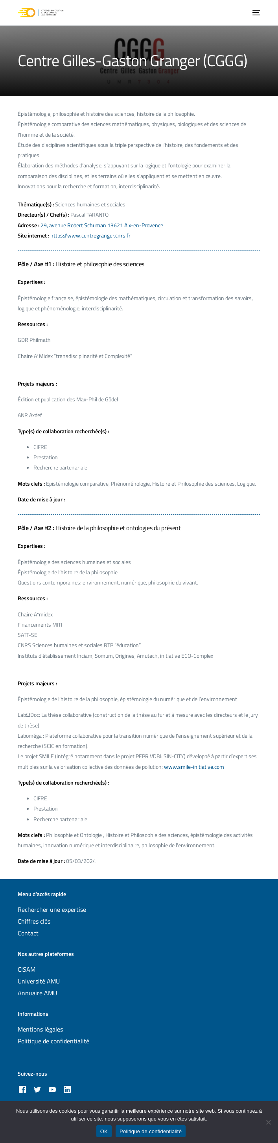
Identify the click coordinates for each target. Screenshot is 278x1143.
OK (104, 1131)
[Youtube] (52, 1089)
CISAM (26, 969)
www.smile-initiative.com (194, 767)
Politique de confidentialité (53, 1041)
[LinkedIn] (67, 1089)
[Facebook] (22, 1089)
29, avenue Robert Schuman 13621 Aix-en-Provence (102, 225)
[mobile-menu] (255, 12)
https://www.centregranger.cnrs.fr (90, 235)
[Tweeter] (37, 1089)
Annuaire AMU (37, 993)
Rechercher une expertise (52, 909)
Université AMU (39, 981)
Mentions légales (40, 1029)
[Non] (268, 1122)
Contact (28, 933)
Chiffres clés (34, 921)
